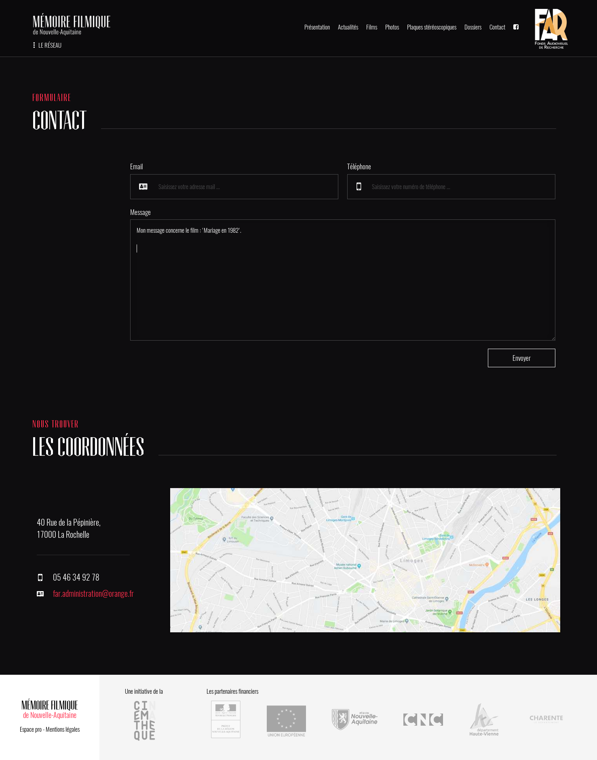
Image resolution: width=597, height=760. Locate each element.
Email (136, 166)
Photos (392, 27)
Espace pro (31, 729)
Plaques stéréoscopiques (431, 27)
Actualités (348, 27)
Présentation (317, 27)
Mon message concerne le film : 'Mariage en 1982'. (342, 280)
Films (371, 27)
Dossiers (472, 27)
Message (140, 212)
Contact (497, 27)
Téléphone (359, 166)
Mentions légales (63, 729)
